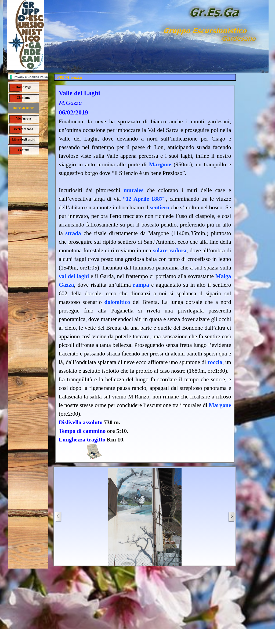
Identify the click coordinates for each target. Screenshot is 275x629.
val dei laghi (74, 276)
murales (133, 190)
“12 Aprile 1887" (144, 199)
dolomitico (117, 302)
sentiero (159, 207)
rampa (141, 285)
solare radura (170, 250)
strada (73, 233)
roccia (215, 362)
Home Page (23, 87)
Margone (160, 164)
